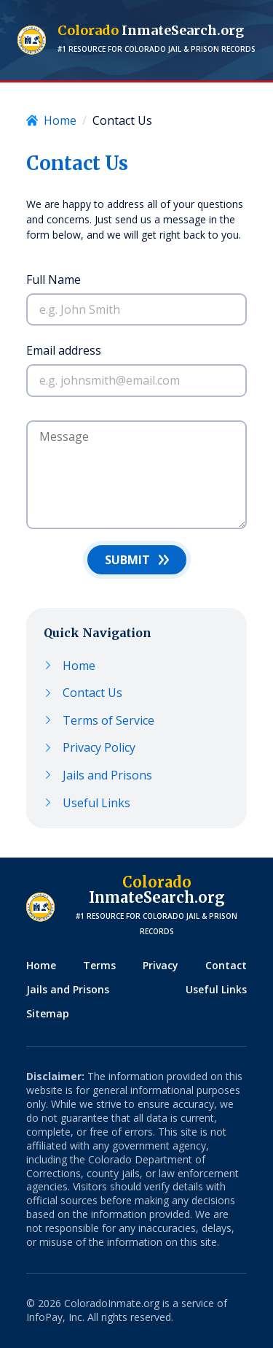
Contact (226, 965)
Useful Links (96, 803)
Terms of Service (108, 720)
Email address (63, 350)
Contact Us (92, 693)
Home (79, 666)
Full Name (53, 280)
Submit (127, 560)
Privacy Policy (99, 747)
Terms (99, 965)
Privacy (160, 965)
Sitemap (47, 1013)
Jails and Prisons (107, 775)
